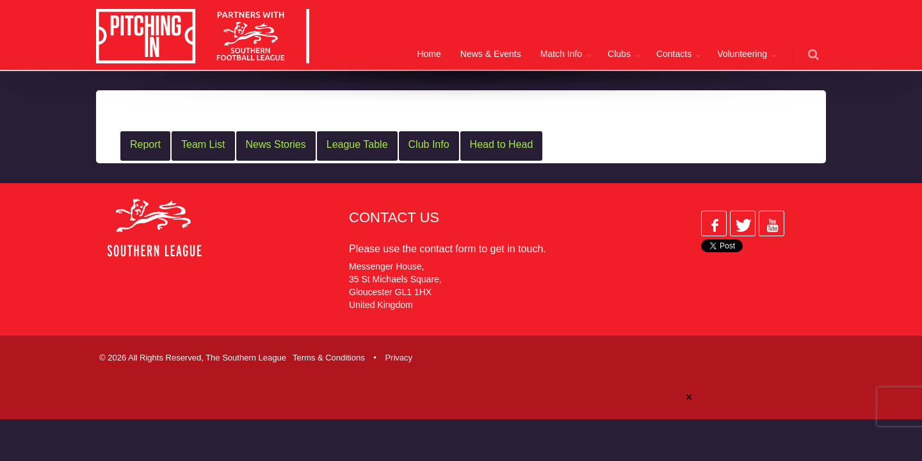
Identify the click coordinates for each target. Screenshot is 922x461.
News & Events (490, 54)
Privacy (398, 357)
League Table (357, 144)
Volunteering (742, 54)
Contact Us (394, 217)
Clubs (619, 54)
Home (429, 54)
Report (145, 144)
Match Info (561, 54)
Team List (203, 144)
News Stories (276, 144)
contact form (447, 248)
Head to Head (501, 144)
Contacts (673, 54)
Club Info (428, 144)
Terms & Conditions (329, 357)
